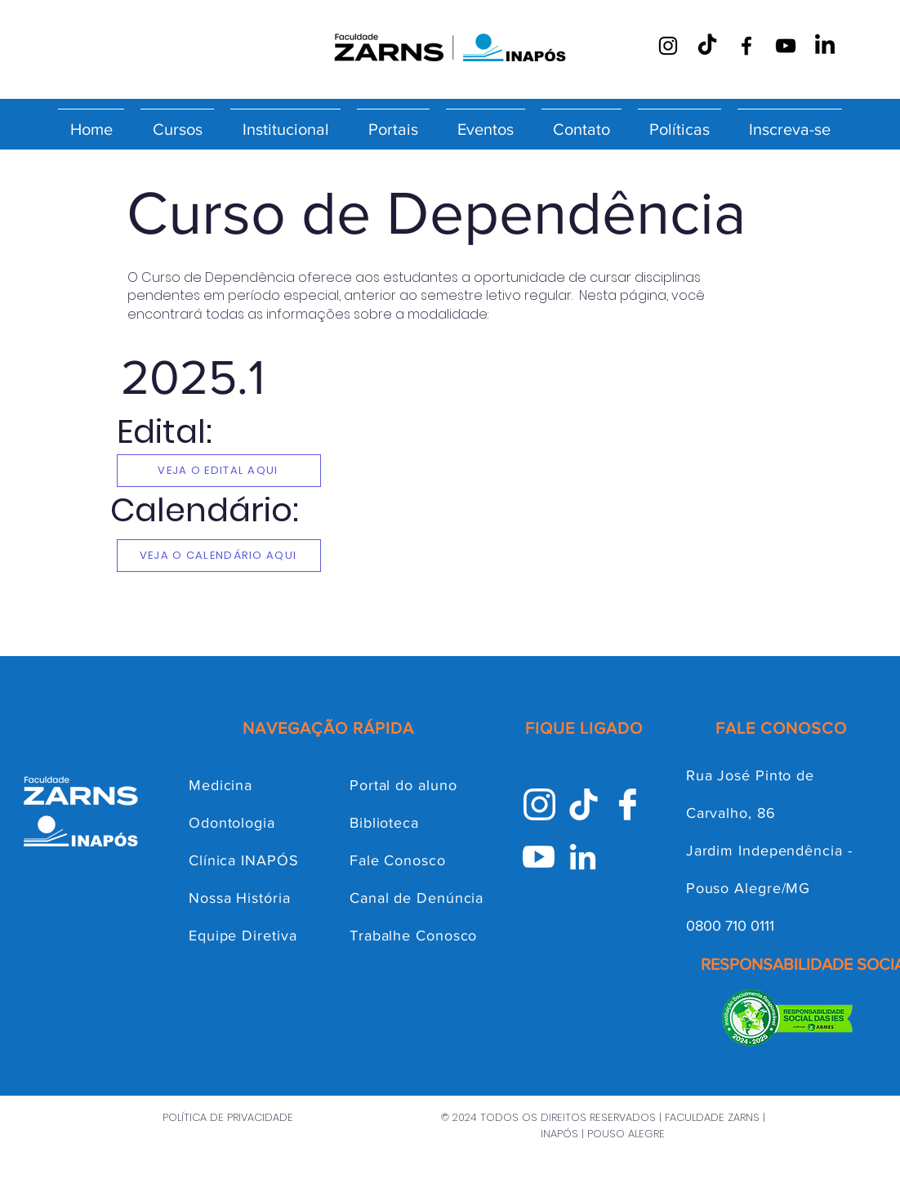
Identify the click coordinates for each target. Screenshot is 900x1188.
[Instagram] (668, 45)
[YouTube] (785, 45)
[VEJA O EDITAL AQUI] (219, 470)
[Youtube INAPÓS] (539, 857)
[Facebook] (746, 45)
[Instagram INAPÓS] (539, 804)
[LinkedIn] (825, 45)
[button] (177, 122)
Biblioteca (384, 823)
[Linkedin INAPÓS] (583, 857)
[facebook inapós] (628, 804)
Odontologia (232, 823)
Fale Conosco (398, 860)
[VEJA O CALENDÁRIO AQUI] (219, 555)
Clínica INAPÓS (244, 860)
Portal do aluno (403, 785)
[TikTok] (707, 45)
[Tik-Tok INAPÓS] (583, 804)
